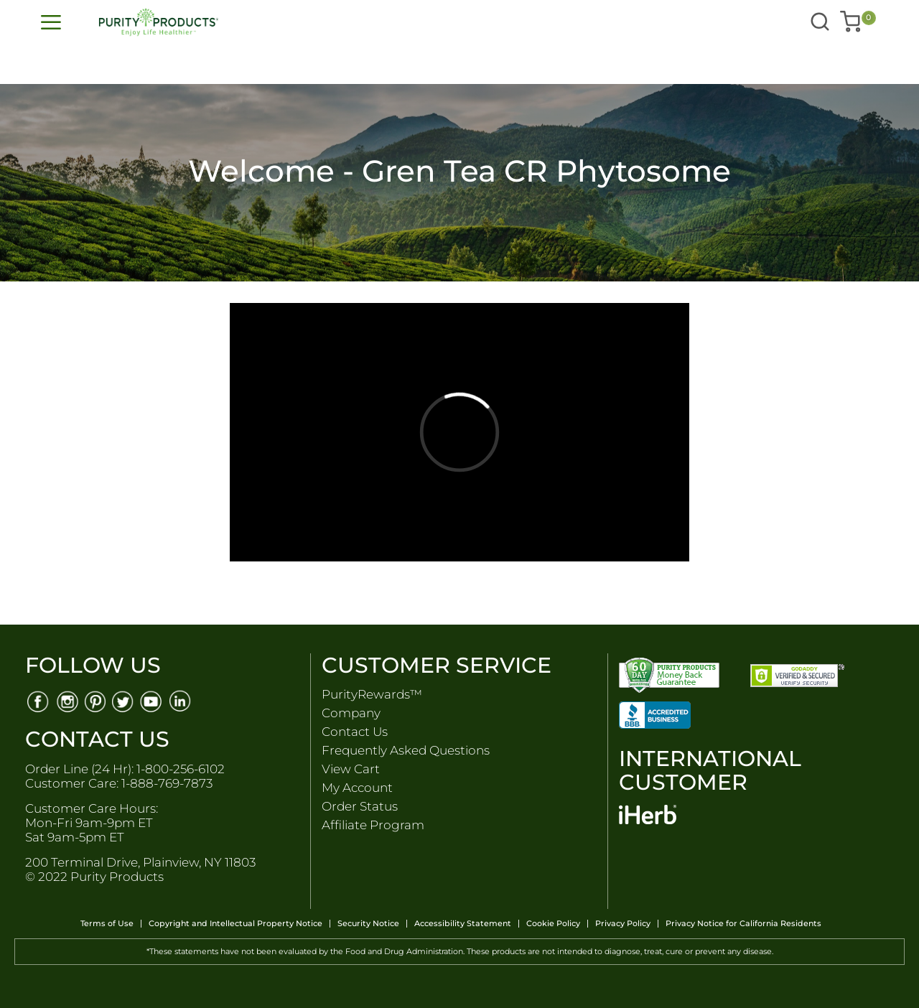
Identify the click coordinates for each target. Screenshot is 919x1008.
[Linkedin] (181, 700)
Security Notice (368, 924)
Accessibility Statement (462, 924)
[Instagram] (66, 700)
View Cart (351, 769)
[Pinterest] (95, 700)
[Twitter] (123, 700)
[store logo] (283, 22)
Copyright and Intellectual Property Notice (235, 924)
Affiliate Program (373, 825)
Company (351, 713)
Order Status (360, 806)
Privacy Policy (622, 924)
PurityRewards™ (372, 694)
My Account (357, 787)
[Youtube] (152, 700)
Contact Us (355, 731)
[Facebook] (37, 700)
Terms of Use (107, 924)
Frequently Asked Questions (406, 750)
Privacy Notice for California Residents (743, 924)
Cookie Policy (553, 924)
